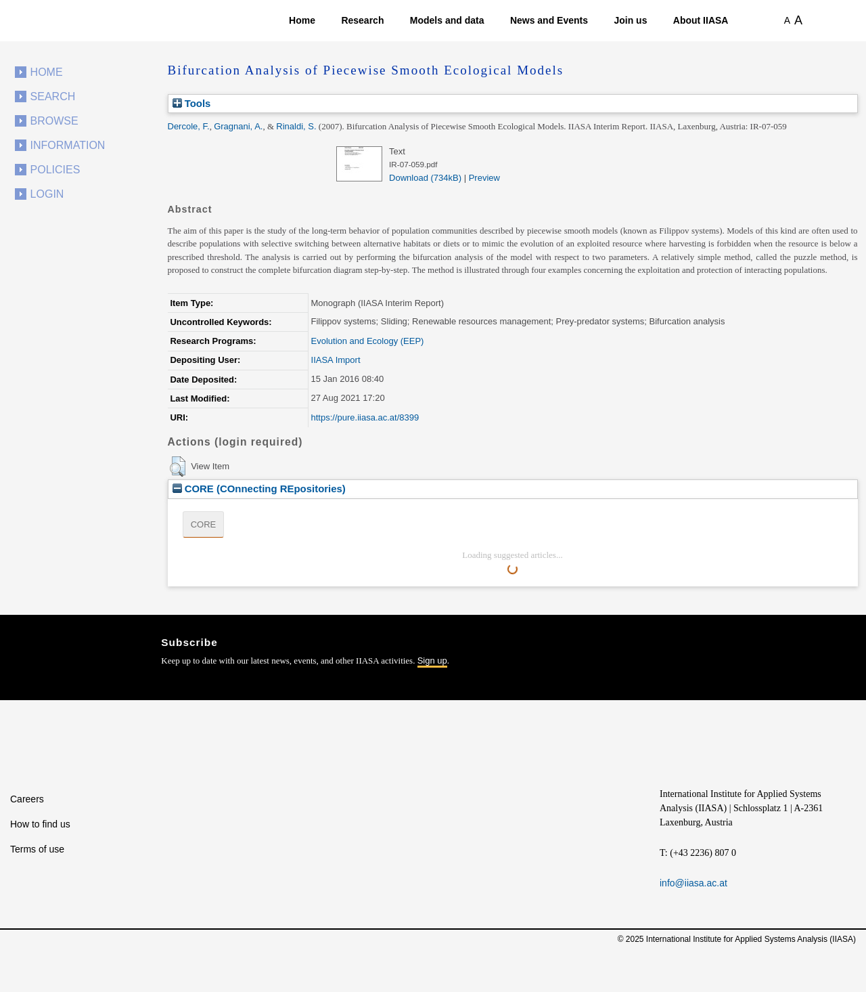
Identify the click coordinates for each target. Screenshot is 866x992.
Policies (55, 169)
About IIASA (701, 20)
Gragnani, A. (238, 126)
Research (362, 20)
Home (302, 20)
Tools (192, 103)
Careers (27, 799)
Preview (484, 178)
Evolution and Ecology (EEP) (367, 341)
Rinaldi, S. (296, 126)
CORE (203, 524)
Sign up (432, 660)
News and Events (549, 20)
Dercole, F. (189, 126)
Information (68, 145)
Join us (630, 20)
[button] (177, 466)
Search (53, 96)
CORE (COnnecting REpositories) (259, 488)
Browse (54, 121)
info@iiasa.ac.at (693, 883)
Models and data (447, 20)
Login (47, 194)
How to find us (40, 824)
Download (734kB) (425, 178)
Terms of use (37, 849)
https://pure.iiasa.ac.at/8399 (365, 417)
